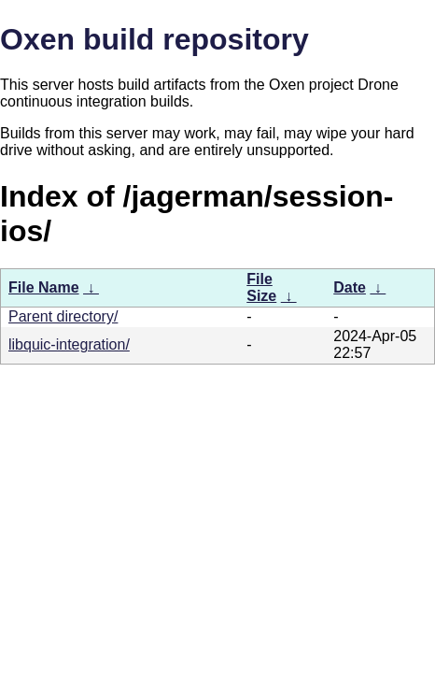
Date (349, 287)
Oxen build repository (154, 39)
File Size (261, 287)
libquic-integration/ (69, 344)
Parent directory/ (63, 316)
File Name (43, 287)
